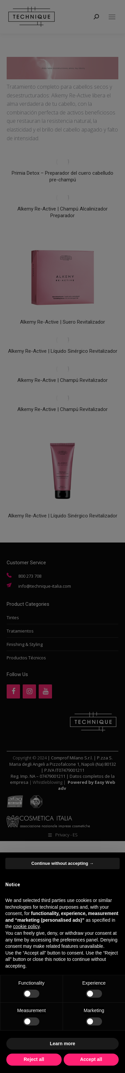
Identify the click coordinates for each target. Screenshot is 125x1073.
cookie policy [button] (26, 926)
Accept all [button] (91, 1059)
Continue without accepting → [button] (62, 863)
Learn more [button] (62, 1043)
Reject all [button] (34, 1059)
